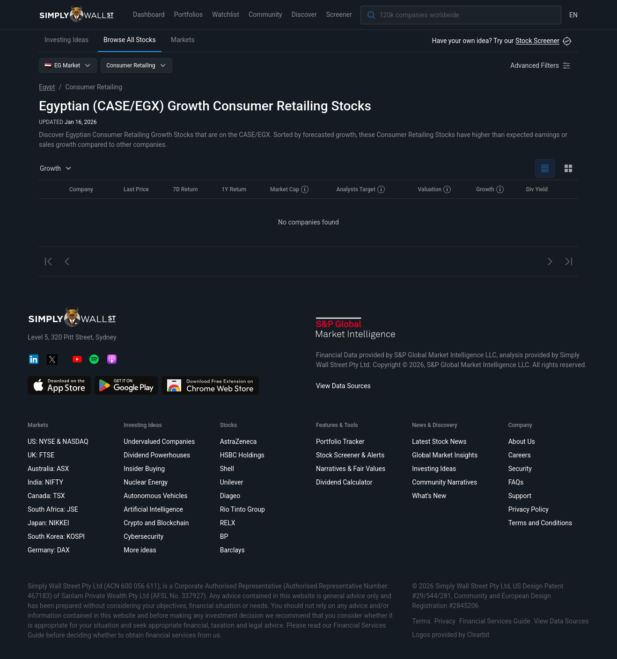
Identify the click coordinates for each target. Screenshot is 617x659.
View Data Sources (343, 386)
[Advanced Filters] (541, 65)
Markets (183, 39)
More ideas (140, 550)
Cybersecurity (143, 536)
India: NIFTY (45, 482)
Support (519, 496)
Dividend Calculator (344, 482)
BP (224, 536)
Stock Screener (537, 40)
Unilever (231, 482)
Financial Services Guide (494, 621)
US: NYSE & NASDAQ (58, 441)
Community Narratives (444, 482)
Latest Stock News (439, 441)
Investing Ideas (66, 39)
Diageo (230, 496)
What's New (429, 496)
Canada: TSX (46, 496)
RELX (227, 523)
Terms (421, 621)
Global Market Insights (444, 455)
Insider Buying (144, 468)
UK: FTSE (41, 455)
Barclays (232, 550)
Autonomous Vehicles (155, 496)
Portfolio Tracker (340, 441)
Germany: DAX (49, 550)
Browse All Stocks (129, 39)
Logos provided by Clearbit (450, 634)
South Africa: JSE (53, 509)
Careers (519, 455)
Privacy (444, 621)
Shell (227, 468)
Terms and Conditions (540, 523)
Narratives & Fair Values (350, 468)
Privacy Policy (528, 509)
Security (520, 468)
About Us (521, 441)
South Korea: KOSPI (56, 536)
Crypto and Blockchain (156, 523)
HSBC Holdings (242, 455)
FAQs (516, 482)
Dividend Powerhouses (157, 455)
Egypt (47, 87)
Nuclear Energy (146, 482)
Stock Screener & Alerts (350, 455)
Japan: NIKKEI (48, 523)
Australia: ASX (48, 468)
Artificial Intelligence (153, 509)
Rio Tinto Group (242, 509)
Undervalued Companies (159, 441)
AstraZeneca (238, 441)
